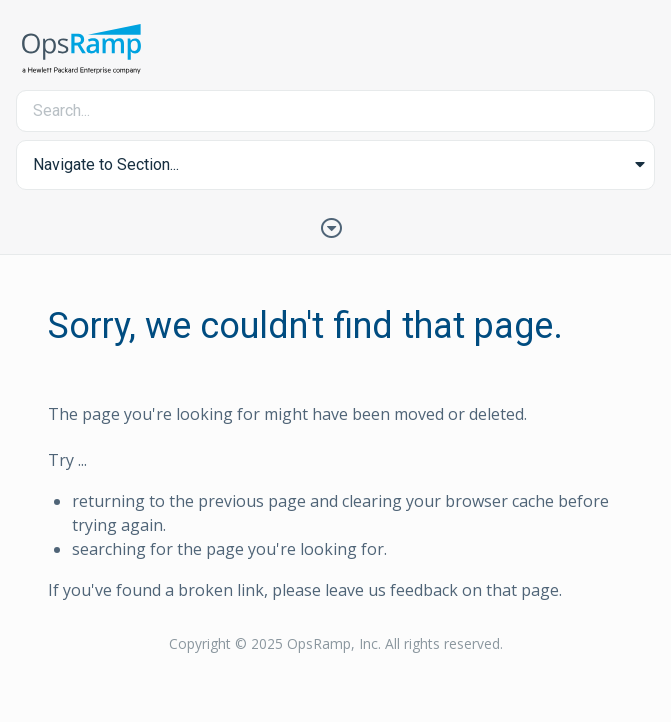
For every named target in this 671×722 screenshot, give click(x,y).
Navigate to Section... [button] (106, 164)
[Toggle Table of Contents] (336, 226)
